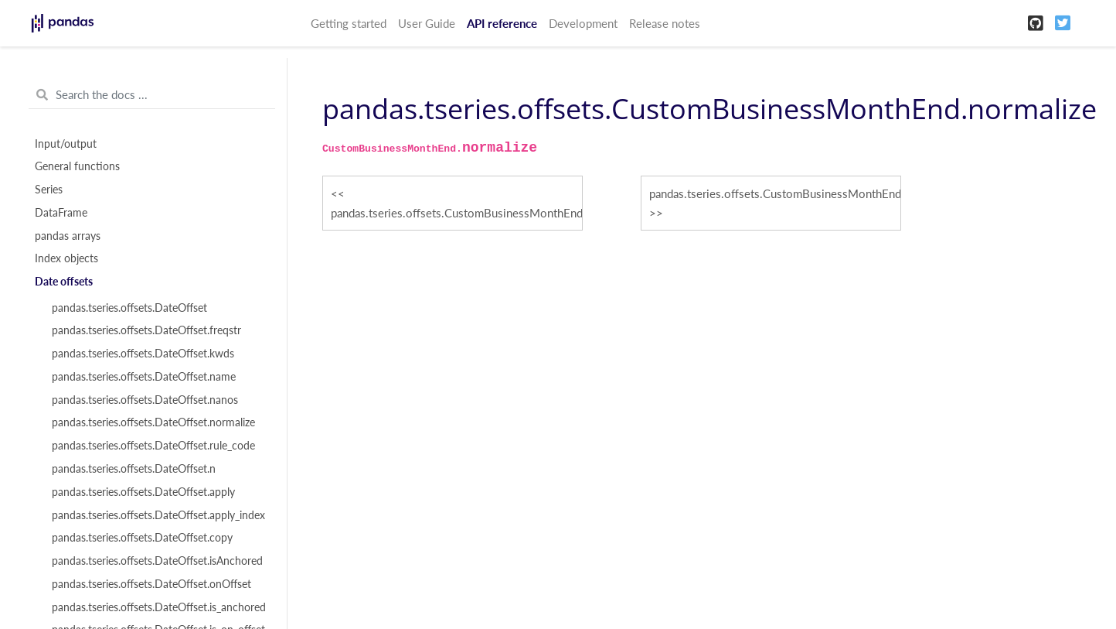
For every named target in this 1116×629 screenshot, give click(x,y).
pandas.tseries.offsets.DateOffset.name (144, 377)
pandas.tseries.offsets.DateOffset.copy (142, 538)
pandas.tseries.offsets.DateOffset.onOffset (151, 584)
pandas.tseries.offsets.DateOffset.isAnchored (157, 561)
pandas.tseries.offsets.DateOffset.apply (143, 492)
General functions (77, 166)
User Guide (426, 23)
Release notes (664, 23)
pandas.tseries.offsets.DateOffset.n (134, 469)
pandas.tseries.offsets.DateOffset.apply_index (158, 515)
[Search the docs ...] (152, 95)
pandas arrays (67, 236)
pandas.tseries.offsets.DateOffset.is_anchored (159, 607)
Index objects (66, 258)
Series (49, 189)
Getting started (348, 23)
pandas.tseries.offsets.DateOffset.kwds (143, 353)
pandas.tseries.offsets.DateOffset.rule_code (153, 445)
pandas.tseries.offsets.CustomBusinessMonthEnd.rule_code (775, 193)
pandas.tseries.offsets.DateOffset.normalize (153, 422)
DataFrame (61, 213)
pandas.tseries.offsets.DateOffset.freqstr (146, 330)
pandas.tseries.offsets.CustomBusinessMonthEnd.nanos (457, 213)
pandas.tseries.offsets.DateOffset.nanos (145, 400)
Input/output (66, 144)
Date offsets (64, 281)
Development (583, 23)
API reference (502, 23)
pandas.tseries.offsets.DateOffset (129, 308)
